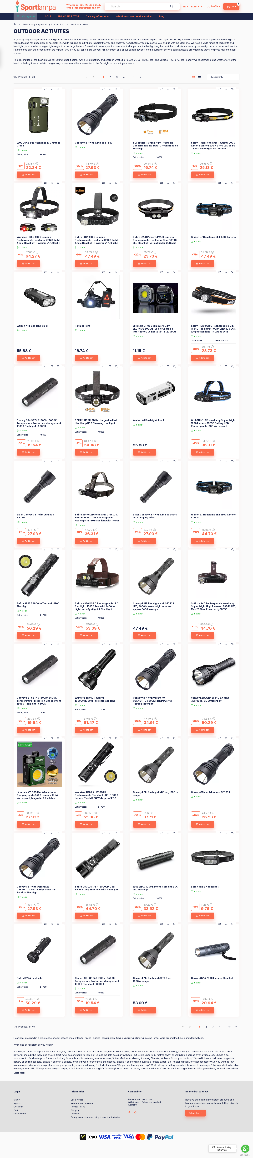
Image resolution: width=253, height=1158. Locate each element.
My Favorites (20, 1113)
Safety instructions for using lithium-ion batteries (95, 1117)
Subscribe (194, 1113)
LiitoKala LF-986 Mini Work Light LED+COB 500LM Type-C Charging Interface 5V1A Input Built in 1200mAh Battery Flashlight (155, 330)
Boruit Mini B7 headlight (204, 886)
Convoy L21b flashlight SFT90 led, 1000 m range (152, 979)
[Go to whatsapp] (245, 1149)
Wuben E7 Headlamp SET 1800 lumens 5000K (213, 516)
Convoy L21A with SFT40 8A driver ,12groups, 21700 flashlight (210, 699)
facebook (129, 1112)
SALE (48, 16)
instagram (135, 1112)
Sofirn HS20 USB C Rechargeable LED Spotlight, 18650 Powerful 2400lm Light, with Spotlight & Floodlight (96, 606)
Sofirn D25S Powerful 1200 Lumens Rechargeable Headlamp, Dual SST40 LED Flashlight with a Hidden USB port (155, 240)
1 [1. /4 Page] (103, 77)
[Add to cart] (28, 174)
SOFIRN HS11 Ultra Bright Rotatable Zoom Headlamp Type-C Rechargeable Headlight (155, 145)
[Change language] (184, 6)
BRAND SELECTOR (68, 16)
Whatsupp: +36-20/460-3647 (83, 5)
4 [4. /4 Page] (124, 77)
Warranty (132, 1105)
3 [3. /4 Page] (117, 77)
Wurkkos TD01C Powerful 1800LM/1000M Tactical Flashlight (95, 699)
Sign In (17, 1099)
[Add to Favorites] (52, 89)
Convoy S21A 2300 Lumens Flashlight (212, 978)
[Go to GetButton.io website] (245, 1155)
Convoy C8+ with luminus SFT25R (210, 792)
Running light (82, 325)
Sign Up (17, 1103)
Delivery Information (97, 16)
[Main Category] (15, 24)
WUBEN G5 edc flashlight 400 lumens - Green (39, 144)
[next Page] (133, 77)
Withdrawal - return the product (134, 16)
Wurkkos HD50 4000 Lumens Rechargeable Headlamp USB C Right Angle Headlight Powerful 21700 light (38, 240)
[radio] (199, 77)
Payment (75, 1113)
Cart (16, 1110)
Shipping (75, 1110)
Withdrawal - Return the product (144, 1102)
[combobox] (142, 6)
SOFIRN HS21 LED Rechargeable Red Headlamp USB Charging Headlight (96, 422)
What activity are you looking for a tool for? (43, 24)
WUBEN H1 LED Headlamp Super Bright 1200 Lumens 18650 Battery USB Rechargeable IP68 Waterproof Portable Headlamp (213, 425)
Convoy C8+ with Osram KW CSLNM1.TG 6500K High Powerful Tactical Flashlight (152, 700)
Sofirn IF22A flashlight (30, 978)
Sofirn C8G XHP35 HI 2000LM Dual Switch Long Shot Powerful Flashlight (96, 888)
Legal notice (77, 1099)
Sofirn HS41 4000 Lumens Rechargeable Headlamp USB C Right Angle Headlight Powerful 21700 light (96, 240)
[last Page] (140, 77)
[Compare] (45, 89)
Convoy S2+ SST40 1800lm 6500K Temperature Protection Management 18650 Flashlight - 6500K (39, 700)
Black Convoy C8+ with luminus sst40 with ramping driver (155, 516)
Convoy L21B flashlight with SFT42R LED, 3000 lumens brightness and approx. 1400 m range (153, 606)
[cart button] (231, 6)
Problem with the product (141, 1099)
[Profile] (213, 6)
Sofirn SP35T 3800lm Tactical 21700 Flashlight (38, 605)
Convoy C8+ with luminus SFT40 (93, 142)
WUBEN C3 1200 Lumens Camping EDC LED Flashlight (155, 888)
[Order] (223, 77)
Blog (161, 16)
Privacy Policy (78, 1106)
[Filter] (3, 58)
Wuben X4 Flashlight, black (32, 325)
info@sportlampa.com (87, 7)
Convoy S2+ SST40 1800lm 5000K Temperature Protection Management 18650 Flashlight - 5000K (39, 423)
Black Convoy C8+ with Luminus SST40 (35, 516)
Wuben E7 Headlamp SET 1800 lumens (213, 237)
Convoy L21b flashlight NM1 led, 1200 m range (155, 793)
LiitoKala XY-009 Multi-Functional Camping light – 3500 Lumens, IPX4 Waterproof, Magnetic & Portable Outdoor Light (37, 796)
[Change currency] (196, 6)
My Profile (19, 1106)
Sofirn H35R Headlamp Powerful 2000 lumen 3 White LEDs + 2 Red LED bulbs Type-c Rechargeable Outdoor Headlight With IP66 (213, 147)
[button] (26, 16)
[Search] (171, 6)
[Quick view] (58, 89)
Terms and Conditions (82, 1103)
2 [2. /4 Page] (110, 77)
